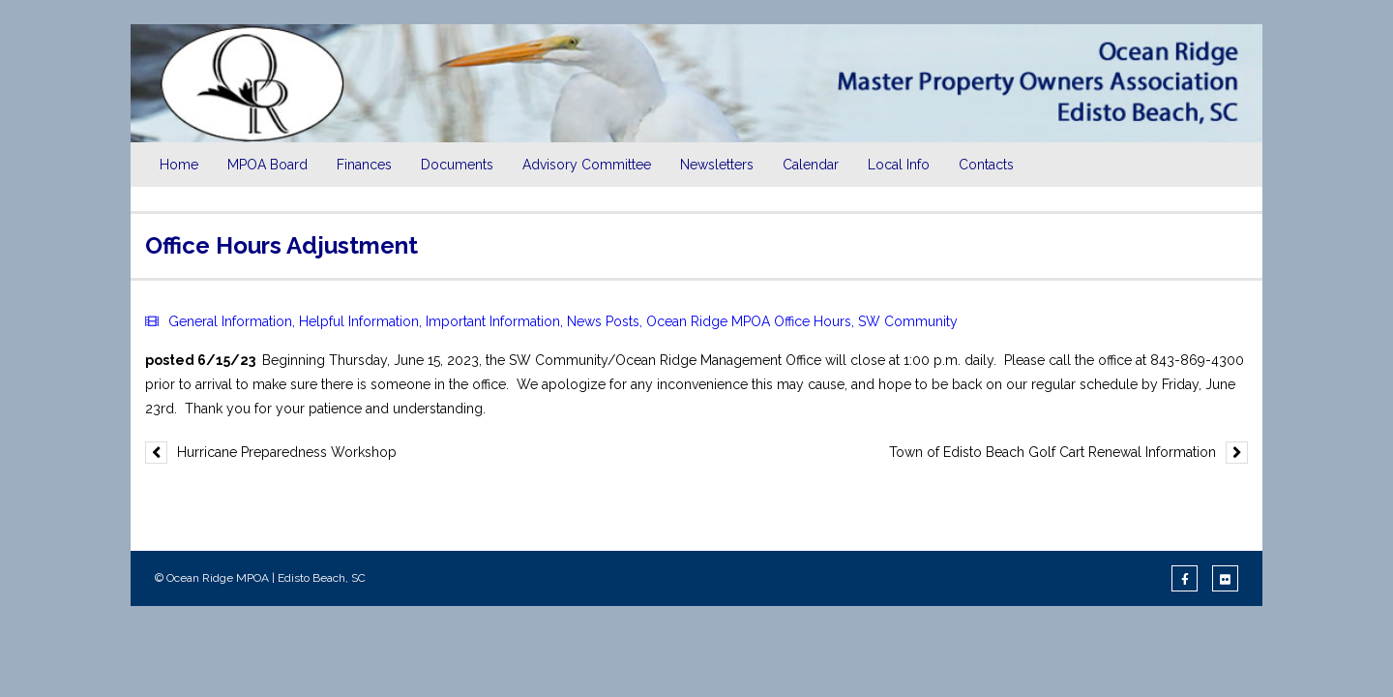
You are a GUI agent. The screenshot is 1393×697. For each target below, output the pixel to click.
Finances (364, 164)
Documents (457, 164)
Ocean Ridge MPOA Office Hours (748, 321)
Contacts (986, 164)
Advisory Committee (586, 164)
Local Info (899, 164)
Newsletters (717, 164)
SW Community (908, 321)
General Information (230, 321)
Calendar (811, 164)
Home (179, 164)
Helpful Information (359, 321)
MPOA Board (267, 164)
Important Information (493, 321)
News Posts (603, 321)
